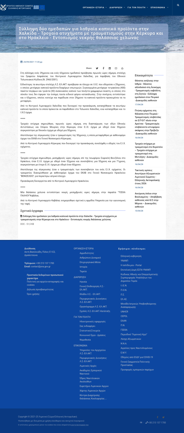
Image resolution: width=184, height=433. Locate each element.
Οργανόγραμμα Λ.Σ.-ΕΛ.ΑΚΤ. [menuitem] (93, 306)
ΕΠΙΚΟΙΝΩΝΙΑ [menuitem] (80, 345)
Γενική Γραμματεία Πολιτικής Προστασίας (135, 363)
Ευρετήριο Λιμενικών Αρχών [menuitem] (94, 386)
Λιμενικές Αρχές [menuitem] (88, 366)
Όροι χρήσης (33, 294)
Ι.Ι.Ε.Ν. (124, 285)
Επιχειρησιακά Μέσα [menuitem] (90, 262)
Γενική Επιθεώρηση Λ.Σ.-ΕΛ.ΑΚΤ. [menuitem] (92, 288)
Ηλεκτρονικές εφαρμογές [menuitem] (93, 321)
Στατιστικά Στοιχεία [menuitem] (90, 330)
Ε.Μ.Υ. (124, 352)
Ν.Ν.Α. (124, 343)
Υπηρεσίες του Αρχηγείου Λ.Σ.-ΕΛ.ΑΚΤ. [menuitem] (93, 352)
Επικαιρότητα (37, 48)
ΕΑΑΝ (123, 320)
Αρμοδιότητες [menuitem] (87, 253)
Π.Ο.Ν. (124, 290)
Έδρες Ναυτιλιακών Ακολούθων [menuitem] (90, 380)
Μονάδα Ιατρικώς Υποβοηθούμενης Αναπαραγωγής (138, 305)
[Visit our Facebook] (157, 417)
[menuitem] (160, 7)
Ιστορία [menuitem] (83, 267)
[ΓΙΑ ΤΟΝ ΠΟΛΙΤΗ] (138, 7)
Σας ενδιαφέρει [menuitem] (87, 326)
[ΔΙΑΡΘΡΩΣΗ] (117, 7)
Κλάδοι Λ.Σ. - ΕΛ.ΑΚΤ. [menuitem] (90, 294)
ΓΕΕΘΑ (124, 330)
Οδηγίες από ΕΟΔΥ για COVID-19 (137, 357)
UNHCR (124, 311)
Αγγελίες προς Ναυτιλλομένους (137, 348)
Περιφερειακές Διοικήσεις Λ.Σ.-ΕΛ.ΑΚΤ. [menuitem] (93, 300)
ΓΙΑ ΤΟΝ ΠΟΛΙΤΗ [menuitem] (82, 317)
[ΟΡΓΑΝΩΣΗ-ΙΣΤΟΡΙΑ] (95, 7)
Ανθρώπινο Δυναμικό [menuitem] (90, 257)
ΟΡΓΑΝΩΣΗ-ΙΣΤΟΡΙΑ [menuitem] (84, 248)
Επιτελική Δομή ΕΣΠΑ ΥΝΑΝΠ (136, 270)
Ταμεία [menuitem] (83, 271)
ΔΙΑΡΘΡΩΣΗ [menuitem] (80, 277)
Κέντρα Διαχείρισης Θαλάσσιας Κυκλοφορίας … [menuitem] (93, 397)
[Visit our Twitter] (163, 417)
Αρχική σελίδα (22, 48)
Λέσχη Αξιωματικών (131, 339)
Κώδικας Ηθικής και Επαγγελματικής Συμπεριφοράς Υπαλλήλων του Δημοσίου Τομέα (139, 277)
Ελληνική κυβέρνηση (131, 256)
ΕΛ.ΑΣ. (124, 299)
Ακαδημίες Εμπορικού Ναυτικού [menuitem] (91, 372)
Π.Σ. (123, 294)
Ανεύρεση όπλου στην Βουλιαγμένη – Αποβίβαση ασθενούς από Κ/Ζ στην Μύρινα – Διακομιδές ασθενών (148, 200)
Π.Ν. (123, 325)
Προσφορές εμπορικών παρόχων (137, 369)
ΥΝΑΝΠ (124, 260)
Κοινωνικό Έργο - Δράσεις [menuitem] (93, 335)
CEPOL (124, 316)
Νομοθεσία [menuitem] (85, 340)
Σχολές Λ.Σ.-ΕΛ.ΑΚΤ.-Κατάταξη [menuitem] (95, 311)
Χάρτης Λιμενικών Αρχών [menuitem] (93, 390)
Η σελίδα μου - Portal (131, 265)
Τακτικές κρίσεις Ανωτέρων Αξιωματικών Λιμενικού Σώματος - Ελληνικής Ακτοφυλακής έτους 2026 (147, 177)
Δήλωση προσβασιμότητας (40, 289)
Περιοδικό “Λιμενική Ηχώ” (134, 334)
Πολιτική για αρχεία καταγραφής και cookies (45, 283)
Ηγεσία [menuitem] (83, 281)
